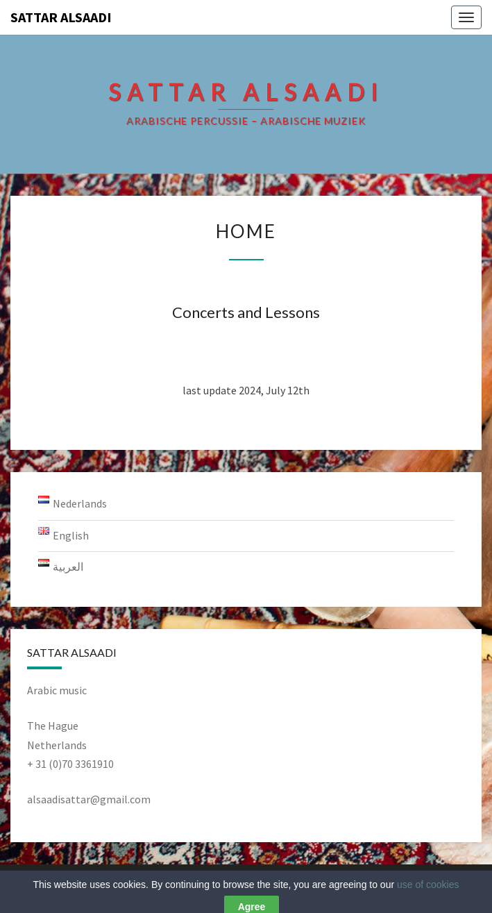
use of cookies (428, 895)
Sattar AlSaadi (61, 17)
